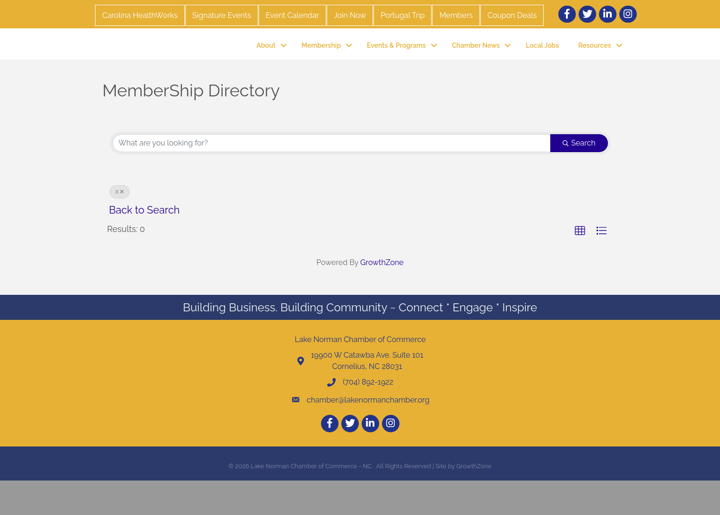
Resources (594, 62)
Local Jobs (542, 62)
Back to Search (144, 244)
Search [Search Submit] (579, 177)
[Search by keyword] (332, 178)
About (266, 62)
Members (456, 15)
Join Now (350, 15)
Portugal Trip (403, 15)
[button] (580, 265)
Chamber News (476, 62)
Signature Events (221, 15)
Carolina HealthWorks (139, 15)
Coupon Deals (512, 15)
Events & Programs (396, 62)
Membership (321, 62)
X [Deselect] (119, 226)
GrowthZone (382, 297)
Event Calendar (292, 15)
